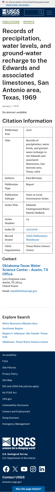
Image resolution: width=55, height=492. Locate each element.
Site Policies (9, 367)
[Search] (41, 12)
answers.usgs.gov (12, 482)
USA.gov (7, 399)
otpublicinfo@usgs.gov (23, 290)
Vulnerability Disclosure (15, 405)
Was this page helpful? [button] (28, 489)
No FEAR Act (9, 392)
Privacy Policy (10, 374)
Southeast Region (12, 328)
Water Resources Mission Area (19, 323)
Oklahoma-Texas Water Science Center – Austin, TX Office (25, 270)
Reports (28, 21)
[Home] (11, 14)
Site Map (7, 380)
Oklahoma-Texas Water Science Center (25, 341)
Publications (11, 21)
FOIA (5, 361)
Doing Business (10, 418)
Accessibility (9, 355)
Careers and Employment (16, 411)
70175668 (31, 229)
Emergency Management (16, 424)
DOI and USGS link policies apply (20, 386)
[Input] (34, 12)
